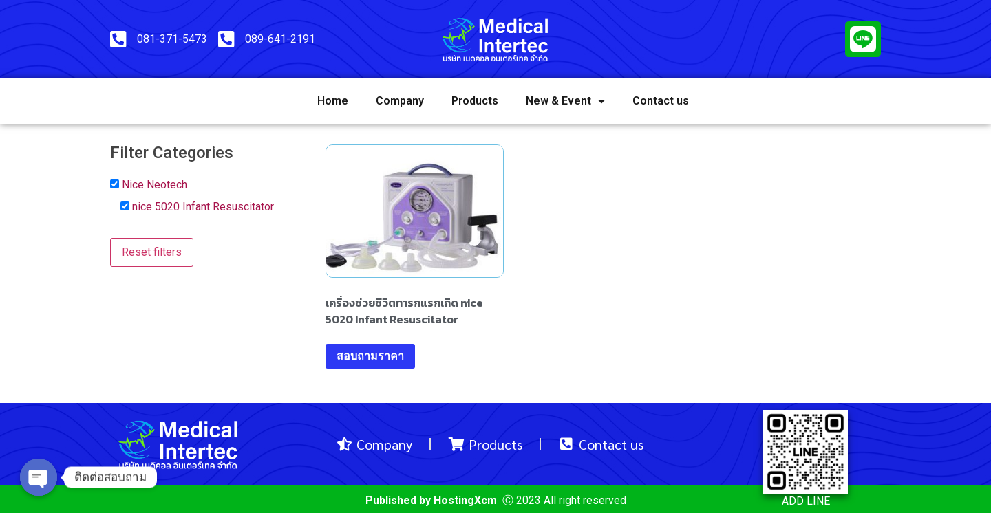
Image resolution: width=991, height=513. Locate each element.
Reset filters (152, 252)
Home (332, 100)
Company (400, 100)
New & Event (565, 101)
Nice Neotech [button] (154, 184)
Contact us (660, 100)
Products (474, 100)
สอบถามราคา (370, 355)
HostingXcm (465, 500)
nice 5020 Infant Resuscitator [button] (203, 206)
